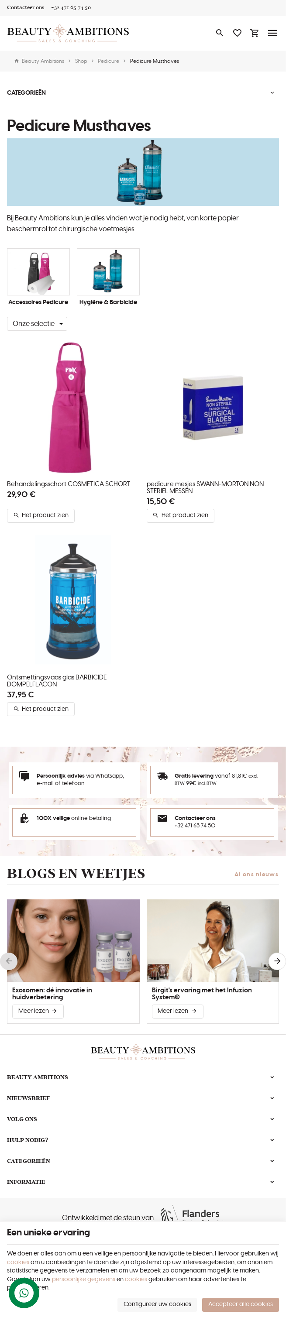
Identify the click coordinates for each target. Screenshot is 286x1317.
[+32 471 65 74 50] (71, 8)
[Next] (277, 961)
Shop (81, 61)
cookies (18, 1262)
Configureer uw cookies (157, 1304)
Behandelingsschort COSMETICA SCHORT (68, 484)
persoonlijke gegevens (83, 1279)
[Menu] (273, 33)
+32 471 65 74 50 (195, 826)
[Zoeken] (219, 33)
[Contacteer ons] (25, 8)
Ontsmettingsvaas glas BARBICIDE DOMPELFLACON (57, 681)
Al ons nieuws (256, 875)
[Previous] (8, 961)
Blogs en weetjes (76, 874)
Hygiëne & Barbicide (108, 302)
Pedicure (108, 61)
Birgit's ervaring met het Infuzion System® (202, 994)
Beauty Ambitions (39, 61)
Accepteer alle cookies (240, 1304)
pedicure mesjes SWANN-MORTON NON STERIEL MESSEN (205, 487)
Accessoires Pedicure (38, 302)
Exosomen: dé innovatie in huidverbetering (52, 994)
